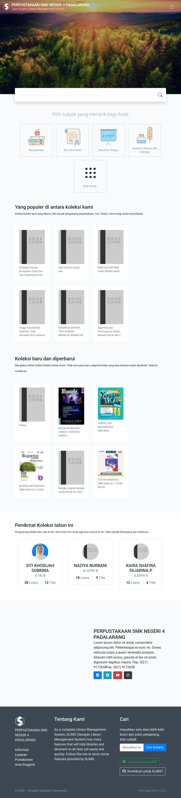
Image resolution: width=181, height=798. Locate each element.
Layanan (21, 755)
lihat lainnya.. (90, 176)
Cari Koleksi (154, 747)
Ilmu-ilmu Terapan (108, 140)
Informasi (22, 750)
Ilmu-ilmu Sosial (72, 140)
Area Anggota (25, 764)
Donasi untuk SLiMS (139, 762)
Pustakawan (24, 760)
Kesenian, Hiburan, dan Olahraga (144, 140)
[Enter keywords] (132, 747)
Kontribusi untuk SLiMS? (142, 771)
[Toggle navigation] (172, 6)
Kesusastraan (36, 140)
